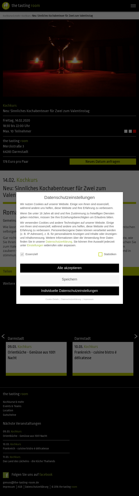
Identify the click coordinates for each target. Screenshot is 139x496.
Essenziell (29, 250)
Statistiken (107, 250)
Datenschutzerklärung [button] (71, 295)
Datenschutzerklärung (59, 237)
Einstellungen (35, 240)
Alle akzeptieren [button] (69, 263)
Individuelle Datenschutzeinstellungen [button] (69, 286)
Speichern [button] (69, 275)
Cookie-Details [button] (52, 295)
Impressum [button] (88, 295)
